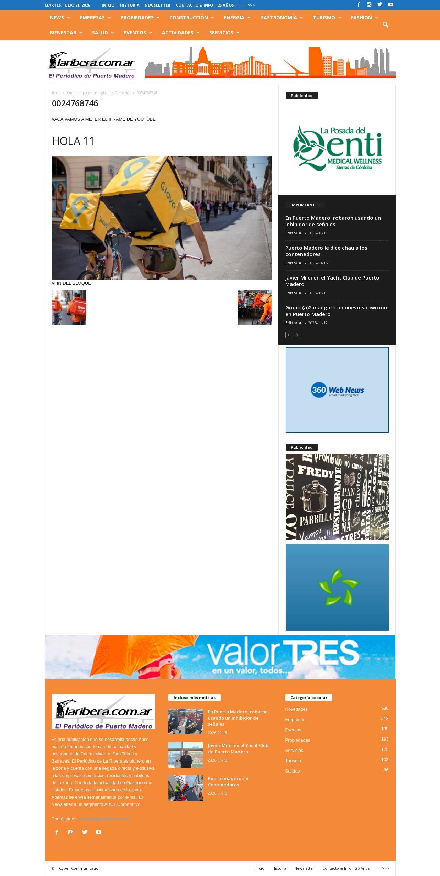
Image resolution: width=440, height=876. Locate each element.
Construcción (191, 17)
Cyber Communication (80, 868)
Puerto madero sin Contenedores (228, 781)
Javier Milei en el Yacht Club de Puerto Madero (332, 280)
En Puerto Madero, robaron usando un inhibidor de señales (333, 221)
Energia (237, 17)
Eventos (138, 32)
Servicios (224, 32)
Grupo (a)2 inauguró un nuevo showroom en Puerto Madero (337, 310)
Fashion (364, 17)
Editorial (294, 233)
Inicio (108, 5)
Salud (103, 32)
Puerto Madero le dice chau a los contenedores (326, 251)
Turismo (327, 17)
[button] (385, 25)
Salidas (292, 771)
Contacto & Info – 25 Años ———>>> (215, 5)
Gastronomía (281, 17)
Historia (130, 5)
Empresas (95, 17)
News (60, 17)
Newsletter (157, 5)
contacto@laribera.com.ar (104, 818)
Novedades (296, 709)
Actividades (181, 32)
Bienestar (66, 32)
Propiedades (140, 17)
